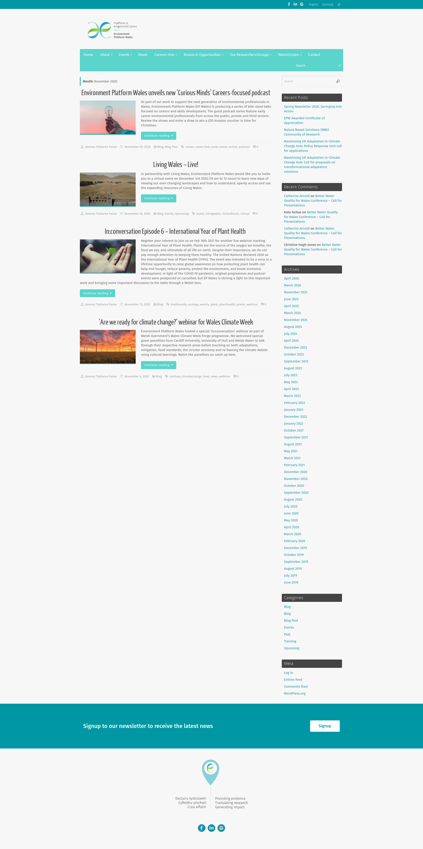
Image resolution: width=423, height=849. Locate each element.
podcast (244, 147)
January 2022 (293, 423)
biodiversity (179, 304)
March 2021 (292, 458)
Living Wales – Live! (175, 165)
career (189, 147)
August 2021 (293, 444)
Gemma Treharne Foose (101, 147)
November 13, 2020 (137, 304)
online (233, 147)
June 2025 (291, 299)
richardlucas (230, 214)
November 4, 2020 (136, 376)
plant (214, 304)
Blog (160, 147)
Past (287, 634)
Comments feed (296, 687)
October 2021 (294, 430)
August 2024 (293, 327)
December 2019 (295, 548)
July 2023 (290, 375)
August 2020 (293, 499)
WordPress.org (295, 693)
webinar (252, 304)
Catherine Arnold (297, 196)
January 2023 (293, 410)
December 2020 (295, 472)
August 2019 (293, 569)
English (313, 4)
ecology (193, 304)
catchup (175, 376)
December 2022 (295, 417)
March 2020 (292, 534)
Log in (288, 673)
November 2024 (295, 320)
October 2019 (294, 555)
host (206, 376)
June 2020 (291, 513)
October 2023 (294, 354)
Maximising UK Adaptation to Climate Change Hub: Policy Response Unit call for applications (313, 146)
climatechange (192, 376)
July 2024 (290, 334)
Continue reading (159, 136)
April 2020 (291, 527)
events (204, 304)
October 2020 (294, 486)
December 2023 (295, 347)
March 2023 (292, 396)
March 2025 (292, 313)
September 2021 (296, 437)
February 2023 (294, 403)
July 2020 (290, 506)
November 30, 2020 (137, 147)
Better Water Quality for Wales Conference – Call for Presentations (313, 200)
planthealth (227, 304)
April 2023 (291, 389)
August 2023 (293, 368)
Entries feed (293, 680)
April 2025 (291, 306)
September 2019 (296, 562)
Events (169, 214)
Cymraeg (327, 4)
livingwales (212, 214)
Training (290, 641)
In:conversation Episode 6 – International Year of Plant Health (176, 232)
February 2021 (294, 465)
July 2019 (290, 576)
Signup (325, 726)
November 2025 (295, 292)
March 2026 (292, 285)
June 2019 (291, 582)
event (200, 214)
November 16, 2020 (137, 214)
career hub (202, 147)
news (214, 376)
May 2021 (290, 451)
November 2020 (296, 479)
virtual (245, 214)
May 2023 (291, 382)
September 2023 (296, 361)
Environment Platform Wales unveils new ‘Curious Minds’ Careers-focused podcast (175, 93)
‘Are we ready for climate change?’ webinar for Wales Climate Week (176, 322)
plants (241, 304)
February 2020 (294, 541)
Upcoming (182, 214)
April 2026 (291, 278)
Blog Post (171, 147)
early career (219, 147)
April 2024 (291, 341)
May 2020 (291, 520)
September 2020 (296, 493)
